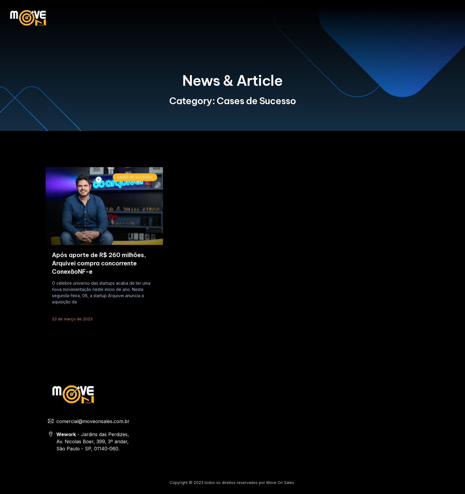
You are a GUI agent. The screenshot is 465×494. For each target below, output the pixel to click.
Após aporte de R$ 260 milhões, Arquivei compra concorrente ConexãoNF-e (99, 263)
